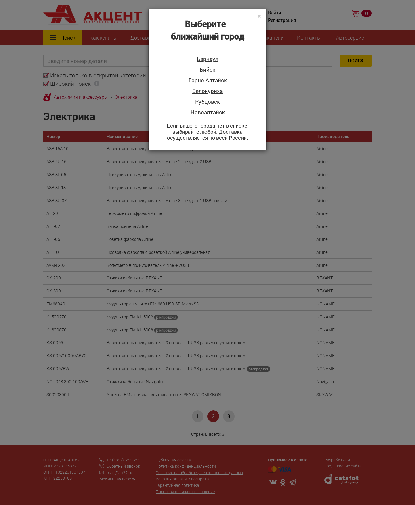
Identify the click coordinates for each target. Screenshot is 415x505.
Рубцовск (207, 101)
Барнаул (207, 59)
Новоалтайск (207, 112)
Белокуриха (207, 91)
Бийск (207, 69)
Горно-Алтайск (207, 80)
